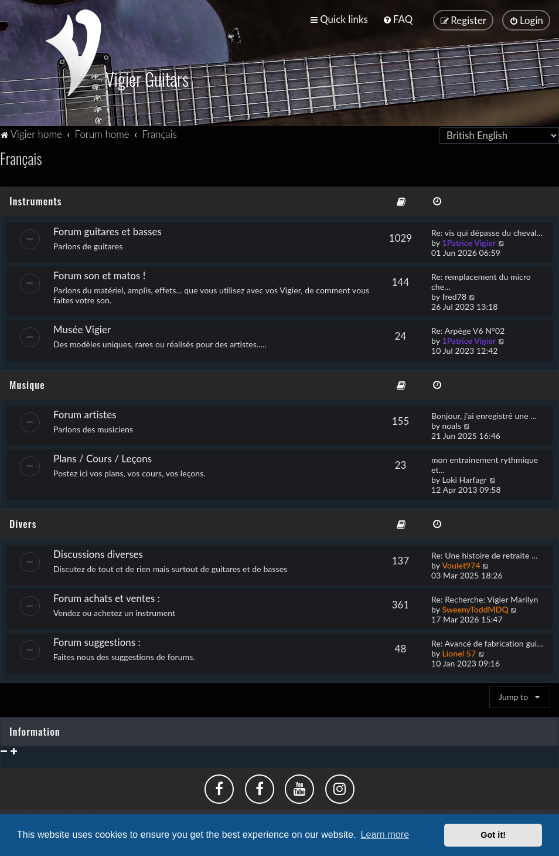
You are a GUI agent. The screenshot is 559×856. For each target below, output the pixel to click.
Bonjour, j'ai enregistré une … (484, 414)
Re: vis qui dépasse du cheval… (487, 231)
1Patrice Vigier (469, 241)
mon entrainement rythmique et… (484, 463)
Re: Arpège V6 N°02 (468, 329)
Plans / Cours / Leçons (102, 457)
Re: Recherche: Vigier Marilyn (484, 598)
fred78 (454, 295)
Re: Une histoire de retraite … (484, 554)
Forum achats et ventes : (106, 597)
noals (451, 424)
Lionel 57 (459, 652)
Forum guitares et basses (107, 230)
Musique (27, 382)
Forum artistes (85, 413)
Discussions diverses (98, 553)
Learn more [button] (384, 835)
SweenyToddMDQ (475, 608)
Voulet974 (461, 564)
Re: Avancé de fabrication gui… (487, 642)
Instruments (35, 199)
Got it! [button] (493, 835)
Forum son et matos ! (99, 274)
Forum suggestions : (97, 641)
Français (21, 156)
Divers (22, 522)
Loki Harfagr (464, 478)
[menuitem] (397, 19)
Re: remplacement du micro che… (481, 280)
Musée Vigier (82, 328)
